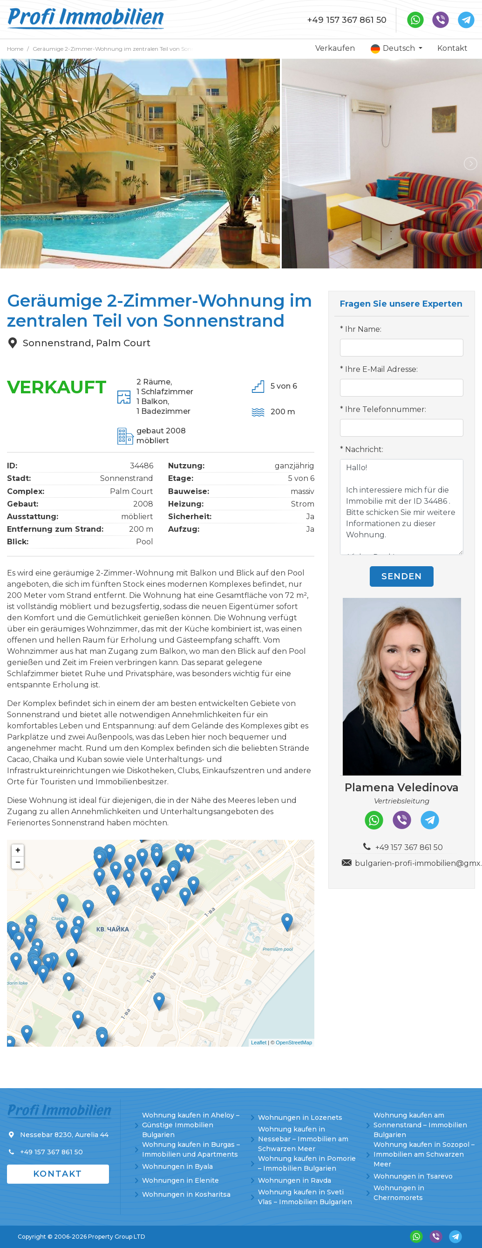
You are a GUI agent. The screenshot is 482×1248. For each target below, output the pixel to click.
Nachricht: (364, 449)
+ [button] (17, 850)
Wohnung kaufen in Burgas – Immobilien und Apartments (191, 1149)
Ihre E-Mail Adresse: (381, 369)
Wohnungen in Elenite (180, 1180)
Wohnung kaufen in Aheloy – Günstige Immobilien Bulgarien (190, 1125)
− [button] (17, 862)
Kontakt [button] (57, 1174)
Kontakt (452, 48)
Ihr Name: (363, 329)
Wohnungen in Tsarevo (413, 1176)
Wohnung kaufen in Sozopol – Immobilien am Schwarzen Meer (424, 1154)
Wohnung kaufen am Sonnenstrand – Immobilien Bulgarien (420, 1125)
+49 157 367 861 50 (347, 20)
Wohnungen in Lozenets (300, 1117)
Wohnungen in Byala (177, 1166)
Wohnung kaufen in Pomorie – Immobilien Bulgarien (307, 1163)
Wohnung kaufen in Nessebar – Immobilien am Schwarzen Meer (303, 1139)
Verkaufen (335, 48)
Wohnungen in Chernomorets (398, 1193)
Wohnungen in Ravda (294, 1180)
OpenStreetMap (294, 1042)
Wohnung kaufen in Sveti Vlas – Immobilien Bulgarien (305, 1197)
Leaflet (258, 1042)
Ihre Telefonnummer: (385, 409)
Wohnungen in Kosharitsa (186, 1194)
